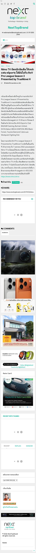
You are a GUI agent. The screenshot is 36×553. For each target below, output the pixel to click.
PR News (8, 66)
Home (2, 66)
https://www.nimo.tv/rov (10, 177)
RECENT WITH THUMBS (11, 416)
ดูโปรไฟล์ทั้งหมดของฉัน (10, 507)
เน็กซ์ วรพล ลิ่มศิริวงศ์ (9, 504)
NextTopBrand (18, 28)
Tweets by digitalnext (18, 367)
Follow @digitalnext (26, 365)
